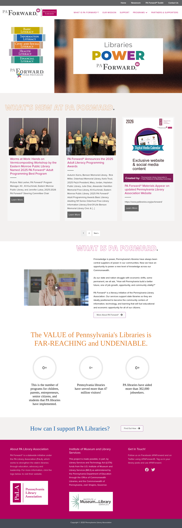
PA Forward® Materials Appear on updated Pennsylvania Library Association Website (147, 189)
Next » (96, 233)
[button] (56, 287)
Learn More (17, 199)
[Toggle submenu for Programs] (146, 12)
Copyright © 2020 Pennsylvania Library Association (91, 522)
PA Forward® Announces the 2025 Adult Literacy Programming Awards (90, 162)
